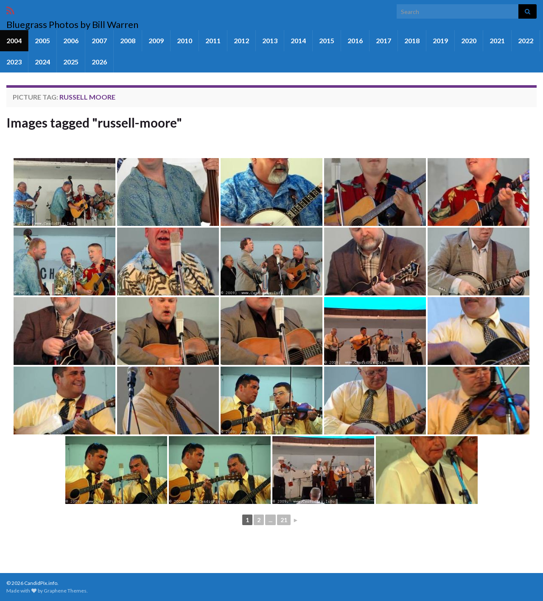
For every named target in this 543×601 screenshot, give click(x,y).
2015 (326, 40)
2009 (156, 40)
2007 (99, 40)
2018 (412, 40)
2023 (14, 62)
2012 (241, 40)
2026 (99, 62)
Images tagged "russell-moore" (94, 122)
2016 (355, 40)
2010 (184, 40)
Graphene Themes (65, 590)
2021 (497, 40)
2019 (440, 40)
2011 (213, 40)
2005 (42, 40)
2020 (468, 40)
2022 (525, 40)
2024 (42, 62)
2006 (70, 40)
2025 (70, 62)
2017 (383, 40)
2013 (269, 40)
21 (283, 519)
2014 (298, 40)
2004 (14, 40)
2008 (127, 40)
